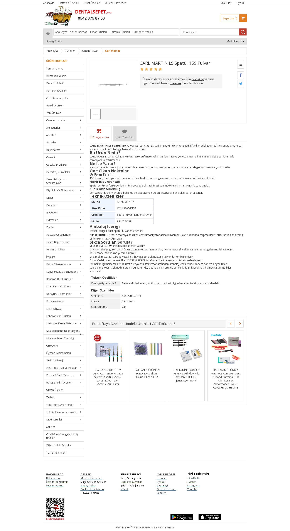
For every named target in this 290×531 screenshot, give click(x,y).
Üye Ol (241, 3)
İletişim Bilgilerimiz (57, 482)
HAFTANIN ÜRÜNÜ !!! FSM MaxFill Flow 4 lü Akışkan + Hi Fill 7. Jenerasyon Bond (186, 375)
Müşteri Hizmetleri (91, 478)
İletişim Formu (54, 485)
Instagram (193, 485)
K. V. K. (125, 489)
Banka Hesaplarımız (92, 489)
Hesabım (162, 478)
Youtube (192, 489)
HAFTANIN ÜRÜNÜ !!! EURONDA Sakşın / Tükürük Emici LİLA (147, 373)
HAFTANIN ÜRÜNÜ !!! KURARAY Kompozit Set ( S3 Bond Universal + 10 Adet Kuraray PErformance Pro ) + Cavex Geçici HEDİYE (225, 378)
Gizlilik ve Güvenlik (131, 482)
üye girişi (198, 79)
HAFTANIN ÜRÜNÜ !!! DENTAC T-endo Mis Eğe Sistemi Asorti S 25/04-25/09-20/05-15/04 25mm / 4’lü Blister (108, 377)
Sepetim (231, 18)
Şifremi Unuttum (166, 489)
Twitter (191, 482)
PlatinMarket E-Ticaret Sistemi (134, 527)
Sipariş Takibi (88, 485)
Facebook (193, 477)
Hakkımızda (53, 478)
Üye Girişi (226, 3)
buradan (175, 83)
